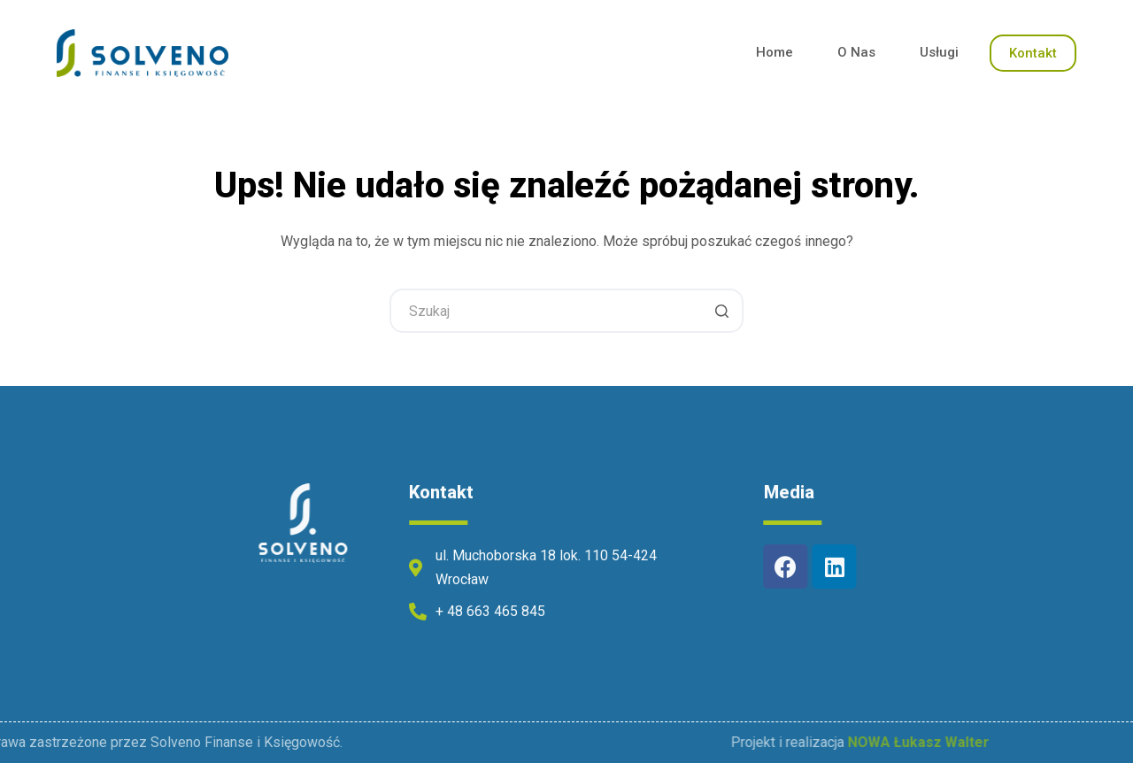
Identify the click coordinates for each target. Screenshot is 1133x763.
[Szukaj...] (566, 311)
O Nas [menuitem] (856, 52)
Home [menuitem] (774, 52)
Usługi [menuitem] (939, 52)
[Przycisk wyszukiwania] (721, 311)
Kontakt (1033, 53)
